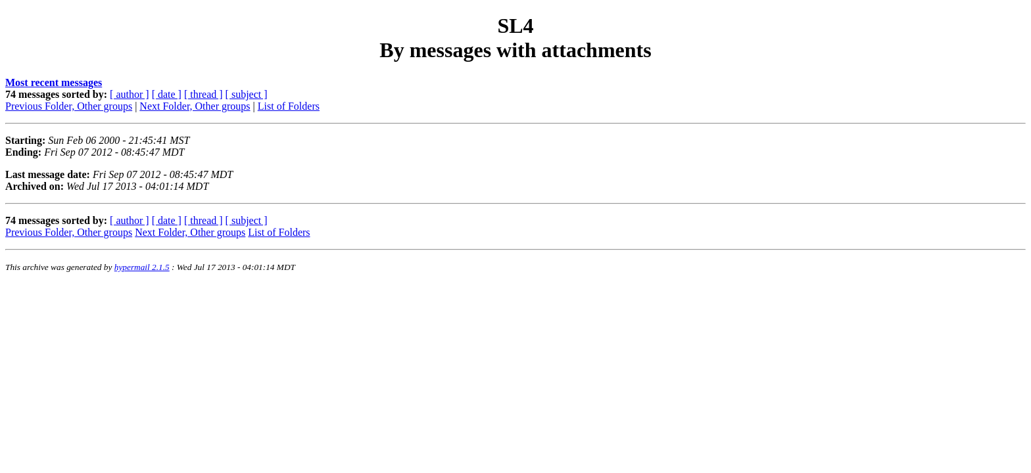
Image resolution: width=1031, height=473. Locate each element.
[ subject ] (247, 94)
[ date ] (166, 94)
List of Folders (289, 106)
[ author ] (129, 94)
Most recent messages (53, 82)
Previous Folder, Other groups (68, 106)
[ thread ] (203, 94)
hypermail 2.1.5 (142, 267)
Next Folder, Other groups (194, 106)
